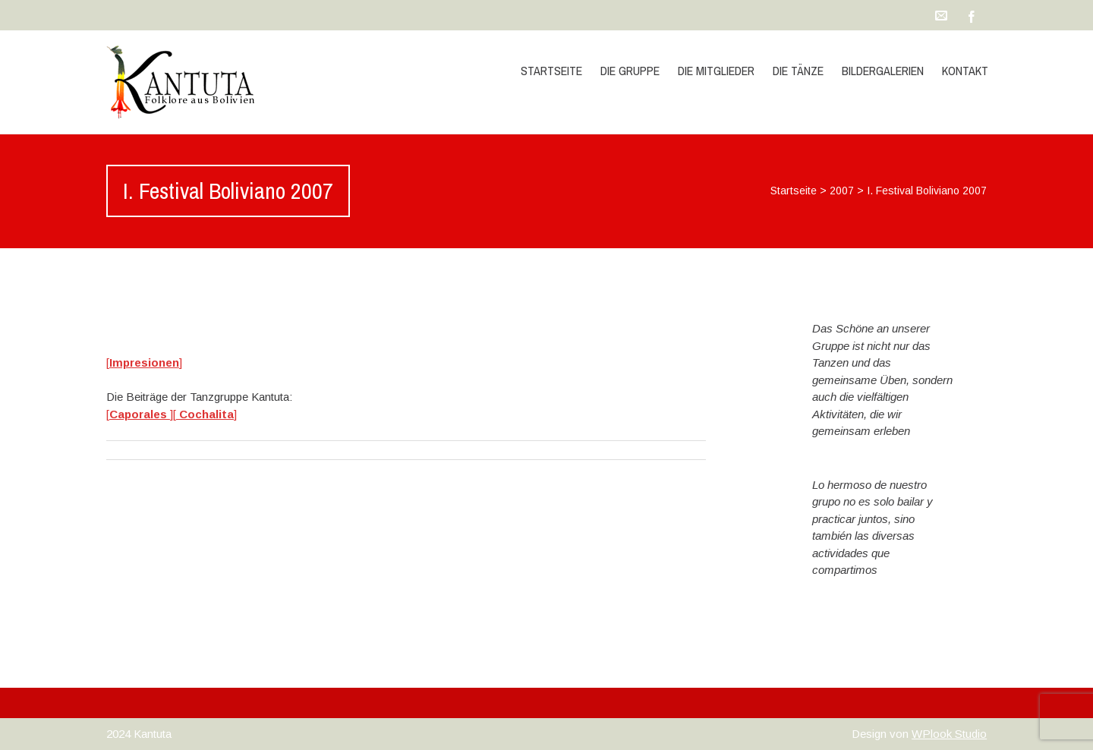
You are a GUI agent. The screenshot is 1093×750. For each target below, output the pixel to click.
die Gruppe (630, 70)
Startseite (551, 70)
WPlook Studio (949, 733)
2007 (842, 190)
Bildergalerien (883, 70)
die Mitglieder (716, 70)
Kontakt (965, 70)
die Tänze (798, 70)
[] (144, 362)
